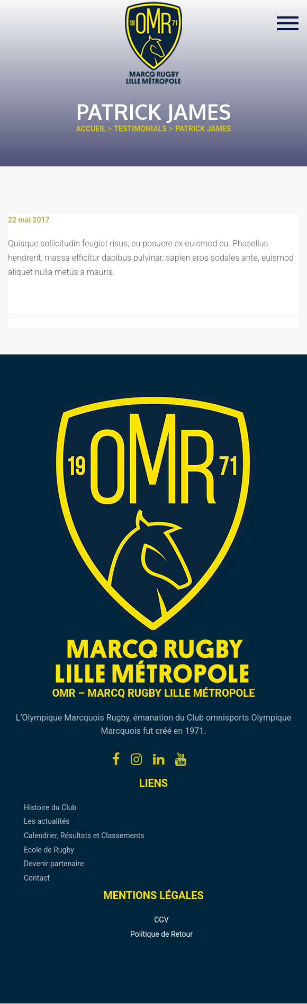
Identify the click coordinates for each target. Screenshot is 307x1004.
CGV (161, 920)
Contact (37, 878)
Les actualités (47, 821)
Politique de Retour (161, 934)
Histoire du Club (50, 807)
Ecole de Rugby (49, 850)
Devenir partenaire (54, 863)
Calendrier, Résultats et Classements (84, 835)
